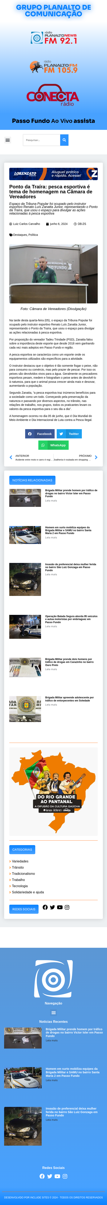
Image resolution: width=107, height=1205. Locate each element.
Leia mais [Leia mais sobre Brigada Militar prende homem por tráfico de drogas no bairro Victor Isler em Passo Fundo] (51, 500)
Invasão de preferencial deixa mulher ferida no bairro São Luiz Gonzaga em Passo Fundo (70, 567)
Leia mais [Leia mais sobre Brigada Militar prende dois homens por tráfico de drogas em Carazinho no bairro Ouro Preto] (51, 669)
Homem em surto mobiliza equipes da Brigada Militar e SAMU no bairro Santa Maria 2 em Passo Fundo (68, 530)
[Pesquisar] (64, 140)
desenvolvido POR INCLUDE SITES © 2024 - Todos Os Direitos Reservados (53, 1197)
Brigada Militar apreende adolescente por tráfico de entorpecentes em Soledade (69, 699)
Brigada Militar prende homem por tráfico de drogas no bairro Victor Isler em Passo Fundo (71, 493)
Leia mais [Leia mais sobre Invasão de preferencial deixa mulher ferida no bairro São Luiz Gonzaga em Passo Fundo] (51, 574)
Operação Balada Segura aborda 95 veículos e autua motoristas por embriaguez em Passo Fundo (71, 619)
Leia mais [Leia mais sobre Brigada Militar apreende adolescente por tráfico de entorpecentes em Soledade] (51, 704)
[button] (7, 140)
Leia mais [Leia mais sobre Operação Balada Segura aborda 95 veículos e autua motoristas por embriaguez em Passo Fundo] (51, 626)
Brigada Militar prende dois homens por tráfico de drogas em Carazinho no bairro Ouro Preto (69, 662)
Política (33, 234)
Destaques (20, 234)
